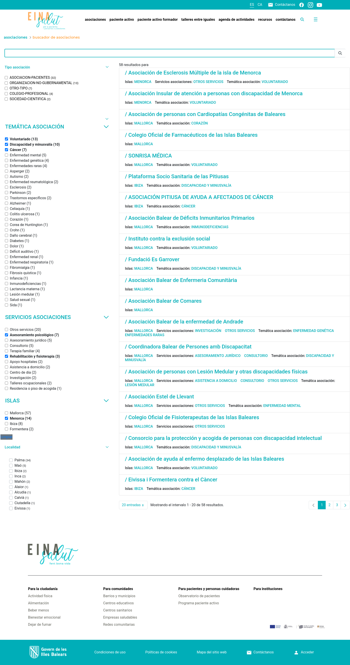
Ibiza (138, 185)
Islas (57, 401)
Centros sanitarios (117, 610)
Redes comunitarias (119, 624)
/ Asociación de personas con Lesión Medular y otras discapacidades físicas (216, 372)
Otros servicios (208, 82)
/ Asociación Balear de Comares (163, 301)
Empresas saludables (120, 617)
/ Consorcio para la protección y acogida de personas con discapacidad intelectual (223, 438)
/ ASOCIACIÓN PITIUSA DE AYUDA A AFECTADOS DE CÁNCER (199, 197)
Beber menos (38, 610)
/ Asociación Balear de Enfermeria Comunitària (181, 280)
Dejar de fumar (39, 624)
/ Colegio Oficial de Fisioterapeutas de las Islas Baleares (192, 417)
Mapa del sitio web (212, 652)
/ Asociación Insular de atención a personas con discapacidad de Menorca (214, 93)
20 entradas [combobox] (135, 505)
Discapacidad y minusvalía (206, 185)
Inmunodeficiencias (209, 227)
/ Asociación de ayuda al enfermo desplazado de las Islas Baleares (204, 459)
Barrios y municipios (119, 596)
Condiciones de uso (110, 652)
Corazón (199, 123)
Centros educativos (118, 603)
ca (260, 4)
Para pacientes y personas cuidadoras (208, 589)
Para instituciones (268, 589)
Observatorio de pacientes (199, 596)
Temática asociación (57, 127)
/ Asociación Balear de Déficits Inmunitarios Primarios (189, 218)
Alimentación (38, 603)
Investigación (208, 331)
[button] (56, 67)
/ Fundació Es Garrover (152, 259)
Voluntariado (275, 82)
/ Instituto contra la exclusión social (167, 239)
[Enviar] (340, 53)
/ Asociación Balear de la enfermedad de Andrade (184, 322)
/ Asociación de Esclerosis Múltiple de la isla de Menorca (193, 73)
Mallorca (143, 123)
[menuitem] (95, 19)
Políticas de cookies (161, 652)
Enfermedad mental (282, 406)
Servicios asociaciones (57, 317)
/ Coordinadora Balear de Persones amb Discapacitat (188, 347)
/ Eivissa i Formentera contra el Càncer (171, 479)
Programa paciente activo (198, 603)
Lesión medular (139, 385)
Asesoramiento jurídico (217, 356)
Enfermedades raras (144, 335)
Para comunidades (118, 589)
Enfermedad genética (313, 331)
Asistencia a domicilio (216, 381)
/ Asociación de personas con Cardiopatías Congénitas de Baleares (205, 114)
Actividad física (40, 596)
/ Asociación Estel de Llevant (159, 397)
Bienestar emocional (44, 617)
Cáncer (188, 206)
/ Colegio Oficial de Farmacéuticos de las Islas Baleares (191, 135)
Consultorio (256, 356)
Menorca (143, 82)
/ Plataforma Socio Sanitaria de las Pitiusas (177, 176)
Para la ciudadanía (42, 589)
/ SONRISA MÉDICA (148, 156)
